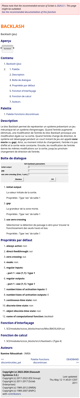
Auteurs (16, 101)
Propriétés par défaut (23, 85)
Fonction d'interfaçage (24, 90)
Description (18, 74)
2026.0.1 (61, 5)
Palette (15, 69)
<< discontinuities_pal (11, 361)
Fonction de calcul (21, 96)
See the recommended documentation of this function (29, 12)
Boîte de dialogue (21, 80)
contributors (14, 393)
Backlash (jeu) (13, 63)
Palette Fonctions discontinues (22, 114)
